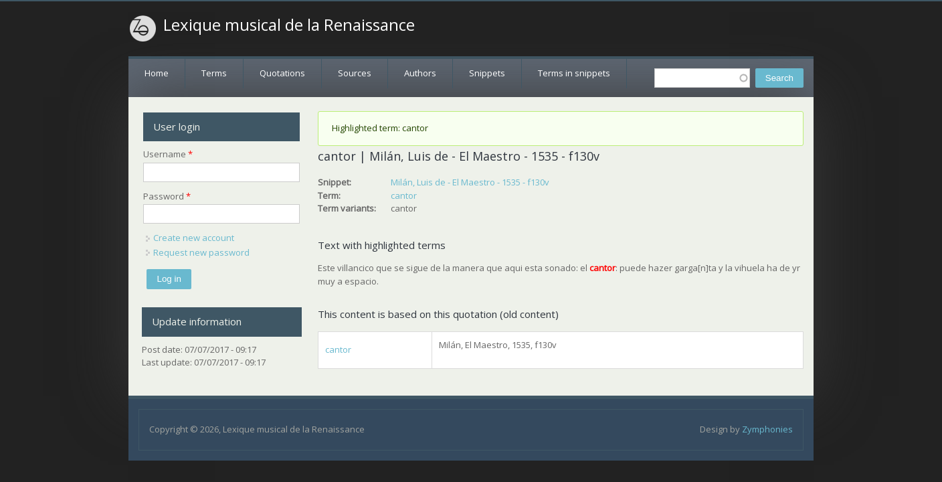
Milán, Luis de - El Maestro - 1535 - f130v (470, 182)
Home (157, 73)
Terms (214, 73)
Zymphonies (767, 429)
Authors (420, 73)
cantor (404, 195)
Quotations (282, 73)
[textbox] (702, 78)
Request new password (201, 252)
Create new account (193, 238)
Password (167, 196)
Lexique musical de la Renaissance (289, 24)
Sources (354, 73)
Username (168, 154)
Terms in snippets (574, 73)
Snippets (487, 73)
